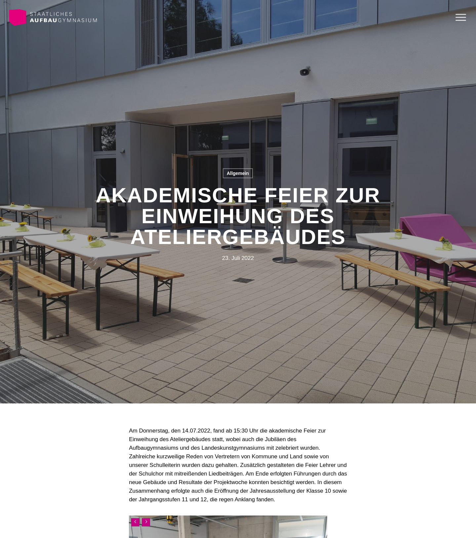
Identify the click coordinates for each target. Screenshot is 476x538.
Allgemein (238, 173)
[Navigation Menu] (461, 17)
